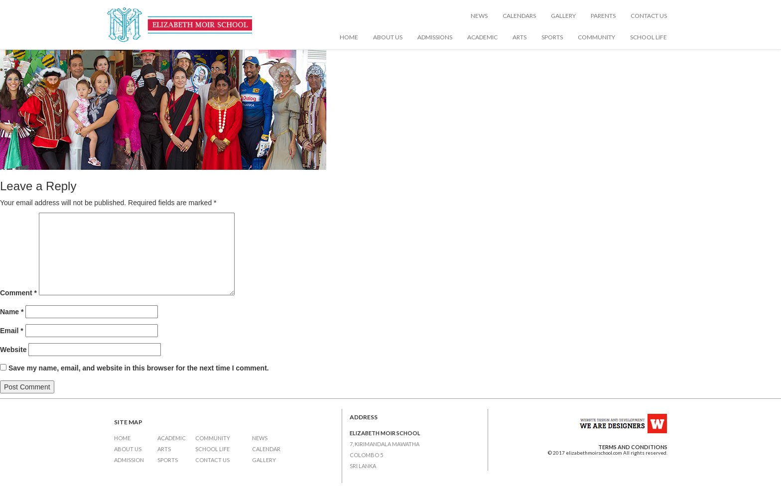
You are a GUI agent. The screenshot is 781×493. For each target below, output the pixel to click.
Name (11, 312)
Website (13, 350)
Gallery (563, 15)
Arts (519, 37)
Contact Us (649, 15)
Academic (482, 37)
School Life (648, 37)
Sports (552, 37)
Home (349, 37)
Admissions (434, 37)
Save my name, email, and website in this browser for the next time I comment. (138, 368)
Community (596, 37)
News (479, 15)
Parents (603, 15)
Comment (18, 293)
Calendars (519, 15)
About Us (387, 37)
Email (11, 331)
